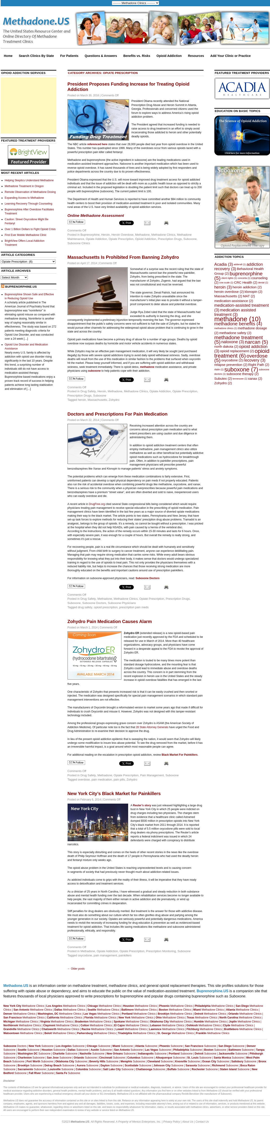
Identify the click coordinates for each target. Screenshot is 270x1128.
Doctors (14, 1046)
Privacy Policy (171, 1121)
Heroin (105, 234)
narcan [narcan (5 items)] (256, 342)
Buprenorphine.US (21, 286)
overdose (84, 779)
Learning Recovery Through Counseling (28, 203)
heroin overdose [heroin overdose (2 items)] (229, 291)
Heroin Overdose (122, 234)
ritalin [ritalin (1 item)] (219, 369)
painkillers (125, 955)
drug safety (85, 607)
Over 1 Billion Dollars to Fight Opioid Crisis (30, 229)
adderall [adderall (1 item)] (240, 264)
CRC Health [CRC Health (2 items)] (245, 282)
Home (8, 56)
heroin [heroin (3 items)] (223, 287)
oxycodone (85, 955)
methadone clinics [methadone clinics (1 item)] (225, 328)
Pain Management (152, 775)
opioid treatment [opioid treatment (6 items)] (242, 353)
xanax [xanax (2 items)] (255, 378)
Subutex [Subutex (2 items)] (223, 378)
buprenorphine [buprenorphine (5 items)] (238, 276)
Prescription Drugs (170, 239)
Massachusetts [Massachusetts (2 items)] (228, 296)
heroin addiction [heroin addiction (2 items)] (247, 287)
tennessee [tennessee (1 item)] (240, 378)
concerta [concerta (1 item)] (244, 278)
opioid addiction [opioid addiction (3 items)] (241, 348)
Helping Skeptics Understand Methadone (29, 180)
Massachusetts (97, 399)
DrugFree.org (97, 504)
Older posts (76, 968)
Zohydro (114, 399)
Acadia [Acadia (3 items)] (223, 264)
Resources (196, 56)
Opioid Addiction (169, 56)
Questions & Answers (101, 56)
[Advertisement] (28, 106)
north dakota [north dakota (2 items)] (226, 346)
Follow (76, 222)
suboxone (94, 370)
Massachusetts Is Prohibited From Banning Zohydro (123, 257)
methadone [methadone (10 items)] (237, 319)
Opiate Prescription (121, 239)
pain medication (102, 779)
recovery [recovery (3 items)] (255, 360)
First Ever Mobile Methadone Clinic (25, 235)
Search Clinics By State (36, 56)
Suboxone (190, 239)
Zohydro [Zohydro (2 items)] (223, 383)
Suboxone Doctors (94, 603)
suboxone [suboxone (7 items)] (241, 369)
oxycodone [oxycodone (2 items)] (232, 360)
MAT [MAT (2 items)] (249, 296)
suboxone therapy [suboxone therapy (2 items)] (242, 374)
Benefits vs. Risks (136, 56)
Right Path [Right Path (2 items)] (258, 365)
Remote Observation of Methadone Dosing (30, 192)
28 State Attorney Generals (152, 727)
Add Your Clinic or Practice (230, 56)
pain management (105, 955)
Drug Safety (88, 391)
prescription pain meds (134, 607)
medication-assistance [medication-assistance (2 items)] (233, 301)
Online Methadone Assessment (96, 216)
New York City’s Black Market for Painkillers (114, 793)
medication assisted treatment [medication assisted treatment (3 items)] (235, 312)
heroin (82, 399)
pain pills (119, 779)
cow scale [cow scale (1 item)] (226, 282)
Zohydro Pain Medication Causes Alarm (110, 621)
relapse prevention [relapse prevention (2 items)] (231, 365)
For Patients (69, 56)
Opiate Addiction (96, 239)
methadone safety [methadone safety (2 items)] (235, 333)
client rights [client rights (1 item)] (229, 278)
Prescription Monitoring (161, 951)
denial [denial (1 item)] (263, 282)
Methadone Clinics (163, 234)
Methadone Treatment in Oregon (24, 186)
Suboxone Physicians (122, 603)
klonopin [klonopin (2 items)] (253, 291)
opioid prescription (106, 607)
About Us (187, 1121)
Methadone (142, 234)
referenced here (97, 144)
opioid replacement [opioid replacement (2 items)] (237, 351)
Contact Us (202, 1121)
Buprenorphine (89, 234)
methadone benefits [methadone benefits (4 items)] (238, 323)
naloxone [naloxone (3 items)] (232, 341)
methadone (147, 367)
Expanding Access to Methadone (24, 197)
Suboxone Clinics (79, 243)
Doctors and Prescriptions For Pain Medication (118, 414)
